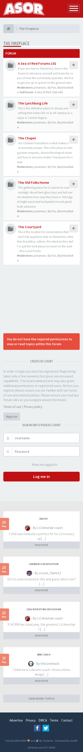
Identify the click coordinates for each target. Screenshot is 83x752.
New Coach (43, 654)
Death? (43, 518)
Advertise (16, 720)
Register (11, 417)
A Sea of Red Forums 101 (37, 63)
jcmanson (40, 87)
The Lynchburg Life (33, 103)
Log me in (41, 476)
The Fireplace (16, 43)
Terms (54, 720)
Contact (67, 720)
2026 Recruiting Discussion (43, 609)
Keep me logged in (42, 464)
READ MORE (41, 545)
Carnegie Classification (43, 564)
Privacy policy (33, 407)
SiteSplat (47, 740)
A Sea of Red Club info (49, 92)
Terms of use (12, 407)
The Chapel (27, 138)
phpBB (73, 740)
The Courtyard (29, 227)
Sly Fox (51, 87)
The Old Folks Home (33, 182)
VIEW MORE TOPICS (42, 699)
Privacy (31, 720)
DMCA (43, 720)
